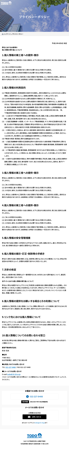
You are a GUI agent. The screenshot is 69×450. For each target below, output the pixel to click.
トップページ (7, 34)
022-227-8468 (10, 367)
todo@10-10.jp (39, 423)
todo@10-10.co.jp (13, 374)
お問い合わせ (36, 417)
